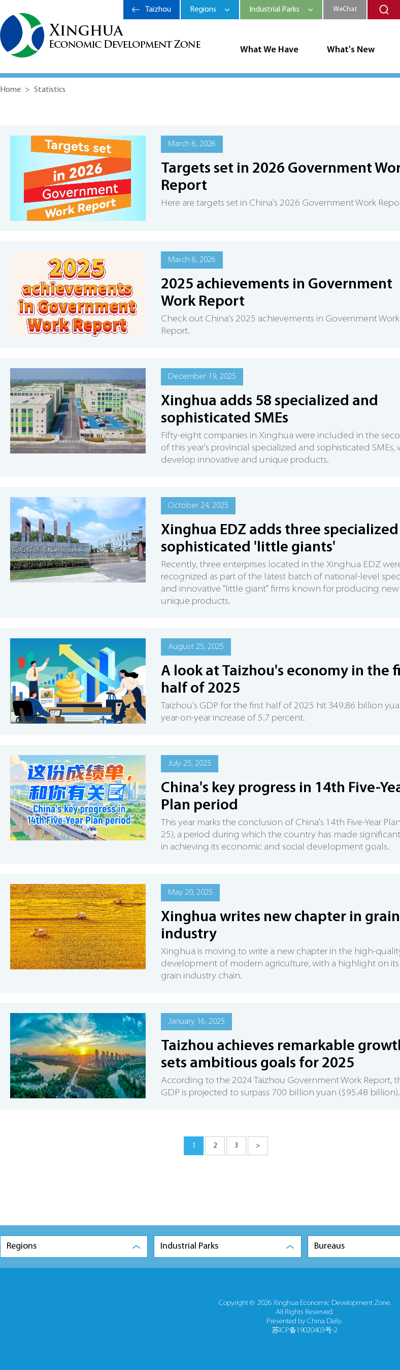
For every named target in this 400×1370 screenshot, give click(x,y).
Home (10, 90)
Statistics (49, 90)
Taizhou (158, 10)
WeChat (345, 9)
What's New (351, 50)
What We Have (269, 50)
